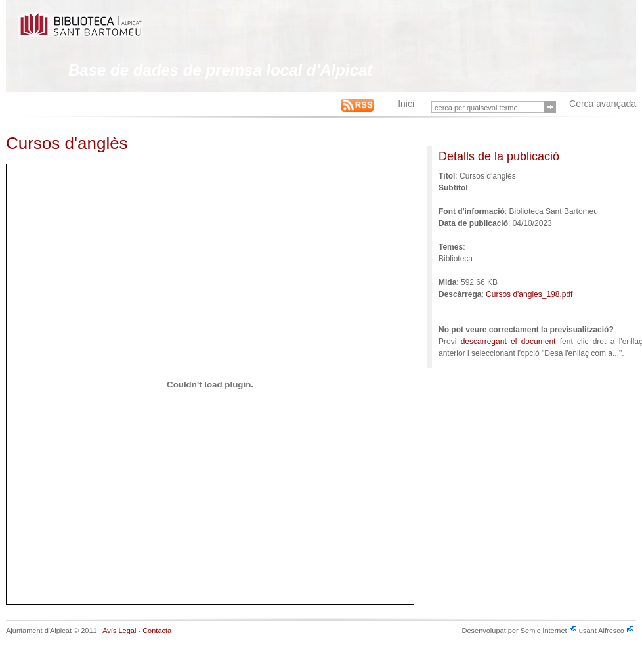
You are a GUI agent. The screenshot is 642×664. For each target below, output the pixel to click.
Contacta (156, 630)
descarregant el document (508, 341)
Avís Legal (119, 630)
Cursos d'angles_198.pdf (529, 294)
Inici (406, 104)
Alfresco (616, 630)
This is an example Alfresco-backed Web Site (111, 31)
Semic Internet (549, 630)
